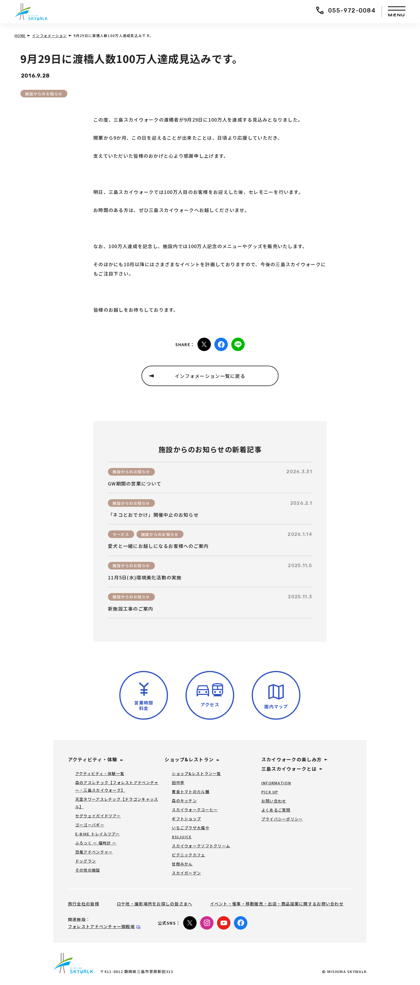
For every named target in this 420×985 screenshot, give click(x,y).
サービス (121, 534)
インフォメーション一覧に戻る (210, 375)
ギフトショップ (186, 818)
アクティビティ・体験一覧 (99, 773)
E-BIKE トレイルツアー (97, 834)
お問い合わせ (273, 801)
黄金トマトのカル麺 (190, 791)
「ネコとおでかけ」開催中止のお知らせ (153, 514)
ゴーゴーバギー (89, 825)
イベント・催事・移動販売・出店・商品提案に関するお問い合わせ (277, 904)
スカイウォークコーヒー (195, 809)
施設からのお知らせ (44, 94)
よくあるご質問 (275, 810)
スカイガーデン (186, 873)
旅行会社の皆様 (83, 904)
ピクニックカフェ (188, 855)
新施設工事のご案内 (130, 608)
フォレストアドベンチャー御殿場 (101, 926)
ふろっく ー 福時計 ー (95, 843)
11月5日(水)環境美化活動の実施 (145, 577)
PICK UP (269, 792)
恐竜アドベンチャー (94, 852)
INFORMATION (276, 783)
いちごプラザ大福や (190, 827)
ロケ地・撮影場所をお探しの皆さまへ (154, 904)
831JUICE (182, 836)
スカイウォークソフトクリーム (201, 846)
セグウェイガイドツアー (98, 816)
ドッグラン (85, 861)
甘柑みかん (182, 864)
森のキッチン (184, 800)
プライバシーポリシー (282, 819)
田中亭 (178, 782)
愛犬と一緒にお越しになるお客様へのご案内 (158, 546)
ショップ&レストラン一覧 (196, 773)
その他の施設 (87, 870)
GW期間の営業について (134, 483)
